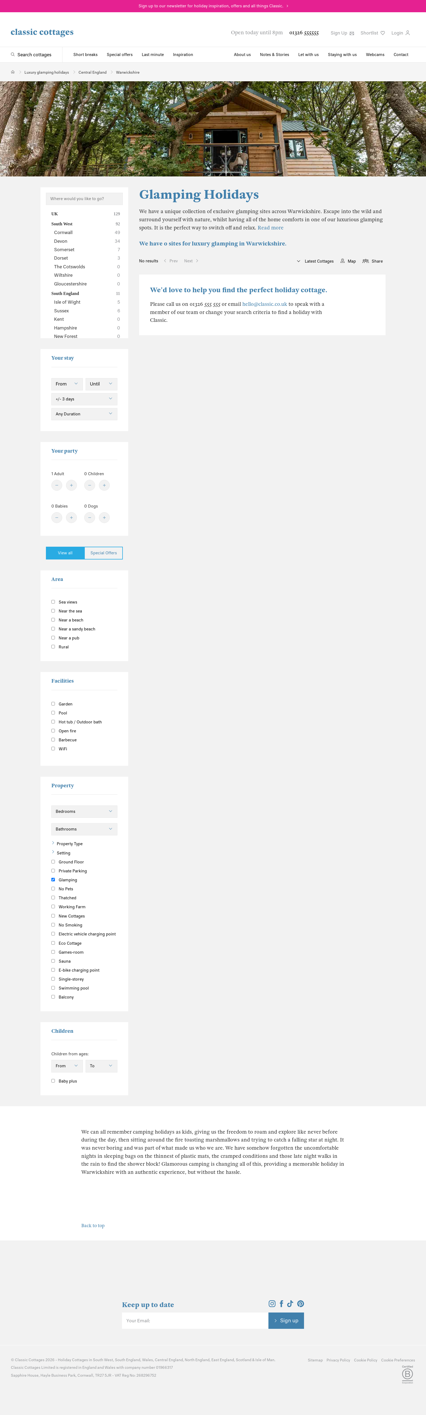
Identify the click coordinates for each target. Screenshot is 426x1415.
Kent (87, 319)
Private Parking (69, 871)
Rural (60, 647)
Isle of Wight (87, 302)
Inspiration (183, 54)
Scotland (243, 1360)
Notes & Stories (274, 54)
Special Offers (103, 553)
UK (85, 213)
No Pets (62, 889)
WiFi (59, 749)
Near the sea (66, 611)
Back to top (93, 1226)
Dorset (87, 258)
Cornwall (87, 232)
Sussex (87, 310)
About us (242, 54)
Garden (62, 704)
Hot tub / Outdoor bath (76, 722)
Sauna (61, 961)
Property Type (70, 843)
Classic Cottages (30, 1360)
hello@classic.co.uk (264, 304)
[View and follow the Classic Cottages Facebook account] (281, 1305)
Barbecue (64, 740)
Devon (87, 241)
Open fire (63, 731)
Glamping (64, 880)
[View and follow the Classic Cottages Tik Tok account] (290, 1305)
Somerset (87, 249)
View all (65, 553)
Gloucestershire (87, 283)
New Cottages (72, 916)
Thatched (63, 897)
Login (400, 33)
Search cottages (34, 54)
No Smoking (66, 925)
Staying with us (342, 54)
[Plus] (71, 485)
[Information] (91, 915)
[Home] (13, 72)
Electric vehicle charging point (83, 934)
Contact (401, 54)
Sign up (289, 1320)
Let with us (308, 54)
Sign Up (342, 33)
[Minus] (56, 485)
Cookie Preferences (398, 1360)
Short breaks (85, 54)
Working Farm (68, 906)
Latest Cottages (319, 261)
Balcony (62, 997)
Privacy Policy (338, 1360)
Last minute (153, 54)
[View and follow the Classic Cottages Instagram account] (272, 1305)
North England (197, 1360)
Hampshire (87, 327)
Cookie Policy (365, 1360)
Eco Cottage (66, 943)
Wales (147, 1360)
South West (85, 224)
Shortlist (373, 33)
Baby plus (64, 1081)
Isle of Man (264, 1360)
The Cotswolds (87, 266)
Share (377, 261)
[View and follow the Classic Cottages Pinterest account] (300, 1305)
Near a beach (67, 620)
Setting (63, 853)
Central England (169, 1360)
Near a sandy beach (73, 629)
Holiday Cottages (73, 1360)
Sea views (64, 602)
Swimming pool (70, 988)
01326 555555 (304, 32)
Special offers (120, 54)
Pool (59, 713)
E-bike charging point (75, 970)
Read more (271, 228)
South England (85, 293)
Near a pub (65, 638)
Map (352, 261)
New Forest (87, 336)
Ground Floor (67, 862)
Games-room (67, 952)
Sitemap (315, 1360)
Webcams (375, 54)
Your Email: (138, 1320)
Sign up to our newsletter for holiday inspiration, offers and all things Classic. (211, 6)
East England (222, 1360)
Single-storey (67, 979)
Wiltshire (87, 275)
